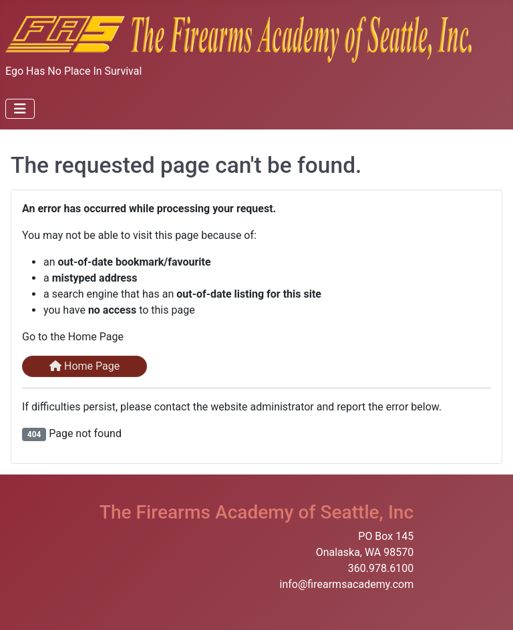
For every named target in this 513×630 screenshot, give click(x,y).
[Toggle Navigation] (20, 109)
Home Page (84, 366)
